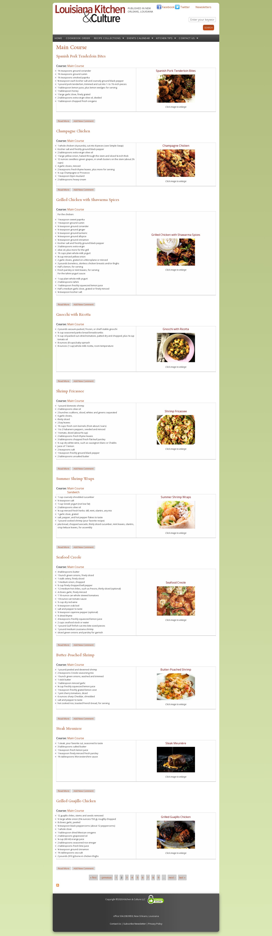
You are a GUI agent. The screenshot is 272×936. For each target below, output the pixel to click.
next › (172, 877)
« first (93, 877)
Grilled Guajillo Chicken (76, 801)
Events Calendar (138, 38)
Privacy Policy (155, 923)
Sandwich (73, 492)
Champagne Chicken (73, 131)
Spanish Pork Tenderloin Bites (81, 56)
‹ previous (106, 877)
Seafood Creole (68, 557)
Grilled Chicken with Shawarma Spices (87, 199)
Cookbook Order (78, 38)
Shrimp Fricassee (70, 391)
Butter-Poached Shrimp (75, 655)
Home (58, 38)
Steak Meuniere (69, 728)
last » (182, 877)
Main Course (75, 66)
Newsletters (203, 7)
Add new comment (84, 121)
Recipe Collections (107, 38)
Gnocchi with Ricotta (73, 314)
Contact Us (187, 38)
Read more (64, 121)
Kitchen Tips (164, 38)
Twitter (185, 7)
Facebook (168, 7)
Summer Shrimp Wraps (75, 478)
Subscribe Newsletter (134, 923)
